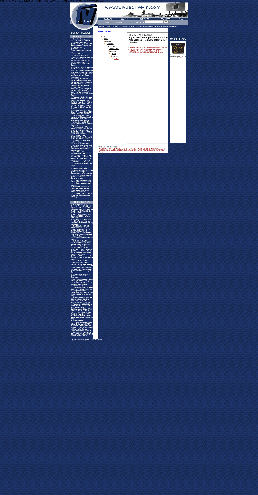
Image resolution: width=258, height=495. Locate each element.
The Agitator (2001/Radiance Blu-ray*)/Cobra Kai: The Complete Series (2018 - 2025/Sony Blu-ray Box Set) (82, 300)
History (116, 59)
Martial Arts (148, 26)
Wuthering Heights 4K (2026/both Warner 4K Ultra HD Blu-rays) (82, 123)
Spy (120, 26)
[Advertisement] (178, 101)
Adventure (139, 26)
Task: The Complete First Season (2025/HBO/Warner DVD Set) (81, 216)
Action (125, 26)
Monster (168, 26)
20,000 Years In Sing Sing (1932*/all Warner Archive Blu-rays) (82, 163)
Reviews (115, 26)
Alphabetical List (104, 31)
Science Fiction (159, 26)
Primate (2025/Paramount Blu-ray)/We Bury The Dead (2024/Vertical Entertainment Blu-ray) (81, 182)
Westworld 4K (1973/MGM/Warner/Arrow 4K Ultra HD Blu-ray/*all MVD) (81, 322)
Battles (115, 56)
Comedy (131, 26)
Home (108, 26)
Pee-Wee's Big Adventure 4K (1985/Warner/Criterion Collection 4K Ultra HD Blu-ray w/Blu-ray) (82, 221)
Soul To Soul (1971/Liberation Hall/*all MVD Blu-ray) (82, 237)
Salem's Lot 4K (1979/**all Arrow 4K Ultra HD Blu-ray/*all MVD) (82, 317)
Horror (174, 26)
